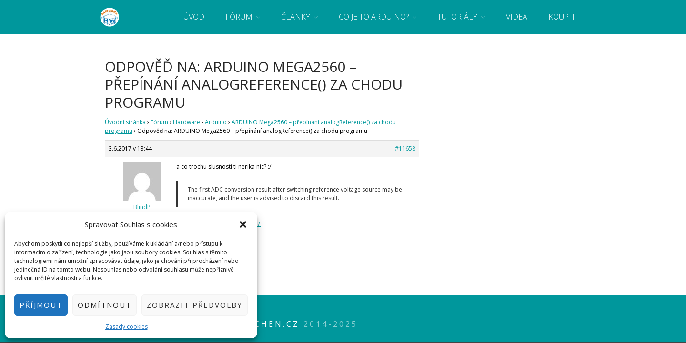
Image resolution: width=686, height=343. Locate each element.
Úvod (193, 16)
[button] (243, 224)
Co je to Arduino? (374, 16)
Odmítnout (104, 305)
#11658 (405, 148)
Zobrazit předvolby (194, 305)
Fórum (238, 16)
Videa (516, 16)
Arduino (216, 122)
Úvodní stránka (125, 122)
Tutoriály (457, 16)
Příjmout (41, 305)
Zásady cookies (126, 327)
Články (295, 16)
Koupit (561, 16)
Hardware (186, 122)
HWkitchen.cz (260, 324)
